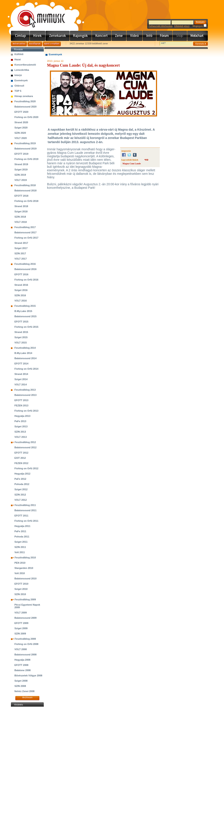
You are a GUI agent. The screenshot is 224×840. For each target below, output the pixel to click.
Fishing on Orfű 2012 (26, 468)
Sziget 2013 (21, 426)
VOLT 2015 (20, 342)
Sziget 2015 (21, 337)
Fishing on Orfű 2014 (26, 368)
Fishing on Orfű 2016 (26, 279)
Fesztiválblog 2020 (25, 101)
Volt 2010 (19, 573)
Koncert (102, 36)
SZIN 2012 (20, 494)
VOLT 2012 (20, 500)
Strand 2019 (21, 164)
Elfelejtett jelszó (181, 26)
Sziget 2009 (21, 628)
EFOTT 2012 (21, 452)
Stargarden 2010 (23, 568)
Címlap (20, 36)
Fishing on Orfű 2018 (26, 201)
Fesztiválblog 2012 (25, 442)
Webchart (197, 36)
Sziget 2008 (21, 680)
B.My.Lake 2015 (23, 311)
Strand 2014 (21, 374)
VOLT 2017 (20, 258)
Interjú (18, 75)
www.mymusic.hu (38, 14)
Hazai (17, 59)
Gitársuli (19, 85)
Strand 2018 (21, 206)
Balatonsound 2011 (25, 510)
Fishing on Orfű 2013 (26, 410)
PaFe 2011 (20, 531)
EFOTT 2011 (21, 515)
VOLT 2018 (20, 222)
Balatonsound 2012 (25, 447)
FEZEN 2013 (21, 405)
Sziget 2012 (21, 489)
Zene (119, 36)
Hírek (38, 36)
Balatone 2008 (22, 670)
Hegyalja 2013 (22, 416)
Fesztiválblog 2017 (25, 227)
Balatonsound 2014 (25, 358)
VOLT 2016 (20, 300)
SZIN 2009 (20, 633)
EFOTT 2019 (21, 153)
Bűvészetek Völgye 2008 (28, 675)
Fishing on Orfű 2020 (26, 117)
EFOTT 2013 (21, 400)
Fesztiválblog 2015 (25, 306)
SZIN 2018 (20, 216)
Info (149, 36)
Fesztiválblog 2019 (25, 143)
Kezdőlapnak (35, 44)
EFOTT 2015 (21, 321)
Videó (134, 36)
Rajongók (81, 36)
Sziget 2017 (21, 248)
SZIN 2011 (20, 547)
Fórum (164, 36)
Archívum (27, 697)
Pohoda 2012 (21, 484)
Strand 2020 (21, 122)
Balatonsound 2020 (25, 106)
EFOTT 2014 (21, 363)
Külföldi (18, 54)
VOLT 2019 (20, 180)
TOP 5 (17, 91)
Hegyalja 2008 (22, 659)
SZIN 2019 (20, 174)
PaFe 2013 (20, 421)
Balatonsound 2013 (25, 395)
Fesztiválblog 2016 (25, 264)
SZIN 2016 (20, 295)
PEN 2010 (19, 562)
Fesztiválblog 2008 (25, 638)
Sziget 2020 (21, 127)
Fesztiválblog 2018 (25, 185)
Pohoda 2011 (21, 536)
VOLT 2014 (20, 384)
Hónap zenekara (23, 96)
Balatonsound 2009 (25, 618)
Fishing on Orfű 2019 (26, 159)
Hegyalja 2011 (22, 526)
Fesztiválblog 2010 (25, 557)
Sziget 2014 (21, 379)
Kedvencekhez (19, 44)
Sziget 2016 (21, 290)
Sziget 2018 (21, 211)
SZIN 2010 (20, 594)
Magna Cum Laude (131, 163)
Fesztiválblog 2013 (25, 389)
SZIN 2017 (20, 253)
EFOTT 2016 (21, 274)
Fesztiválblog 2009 (25, 599)
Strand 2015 (21, 332)
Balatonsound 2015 (25, 316)
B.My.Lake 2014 (23, 353)
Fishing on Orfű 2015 (26, 327)
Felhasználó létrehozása (160, 26)
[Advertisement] (27, 773)
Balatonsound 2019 (25, 148)
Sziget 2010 (21, 589)
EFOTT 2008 (21, 665)
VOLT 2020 (20, 138)
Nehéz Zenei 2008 (24, 691)
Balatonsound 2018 (25, 190)
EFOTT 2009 (21, 623)
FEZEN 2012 (21, 463)
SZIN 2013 (20, 431)
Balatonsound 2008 (25, 654)
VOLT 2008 (20, 649)
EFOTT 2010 (21, 583)
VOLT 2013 (20, 437)
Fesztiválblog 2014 (25, 347)
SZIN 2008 (20, 686)
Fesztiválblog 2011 (25, 505)
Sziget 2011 (21, 541)
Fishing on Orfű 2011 (26, 521)
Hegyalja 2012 (22, 473)
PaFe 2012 (20, 479)
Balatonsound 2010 (25, 578)
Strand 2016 (21, 285)
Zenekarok (58, 36)
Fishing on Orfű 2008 (26, 644)
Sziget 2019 (21, 169)
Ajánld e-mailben (52, 44)
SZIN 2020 (20, 133)
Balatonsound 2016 (25, 269)
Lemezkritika (21, 70)
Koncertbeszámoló (25, 64)
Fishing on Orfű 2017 (26, 237)
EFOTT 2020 (21, 112)
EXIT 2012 (20, 458)
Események (21, 80)
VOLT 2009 (20, 612)
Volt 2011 (19, 552)
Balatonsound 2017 (25, 232)
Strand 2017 (21, 243)
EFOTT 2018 (21, 195)
